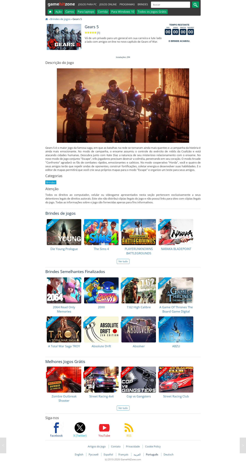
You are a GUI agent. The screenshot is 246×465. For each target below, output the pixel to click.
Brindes (143, 4)
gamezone (61, 3)
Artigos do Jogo (97, 446)
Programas (127, 4)
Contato (116, 446)
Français (123, 454)
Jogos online (108, 4)
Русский (94, 454)
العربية (137, 454)
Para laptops (86, 11)
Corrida (103, 11)
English (79, 454)
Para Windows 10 (122, 11)
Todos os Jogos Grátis (152, 11)
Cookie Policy (153, 446)
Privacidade (133, 446)
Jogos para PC (87, 4)
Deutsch (169, 454)
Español (109, 454)
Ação (58, 11)
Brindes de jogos (60, 19)
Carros (69, 11)
